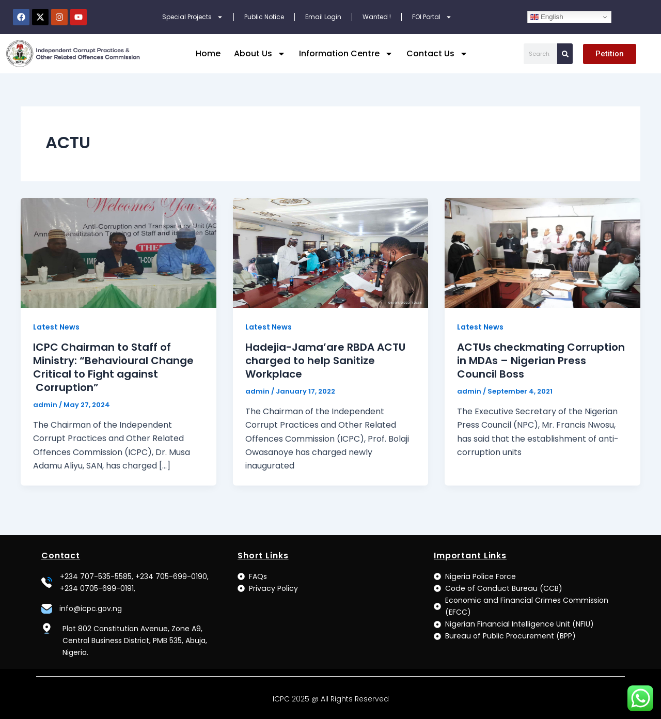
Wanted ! (377, 16)
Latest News (56, 327)
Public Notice (264, 16)
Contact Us (437, 53)
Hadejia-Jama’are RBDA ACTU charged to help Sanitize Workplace (325, 360)
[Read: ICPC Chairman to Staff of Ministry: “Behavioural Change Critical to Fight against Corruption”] (118, 252)
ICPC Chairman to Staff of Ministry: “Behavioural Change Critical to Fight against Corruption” (113, 367)
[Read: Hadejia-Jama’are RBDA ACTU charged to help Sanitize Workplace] (331, 252)
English (546, 17)
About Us (260, 53)
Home (208, 53)
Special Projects (192, 17)
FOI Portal (432, 17)
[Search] (565, 53)
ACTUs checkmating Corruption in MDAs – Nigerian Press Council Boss (541, 360)
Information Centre (346, 53)
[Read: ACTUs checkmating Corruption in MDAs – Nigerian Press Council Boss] (542, 252)
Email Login (323, 16)
